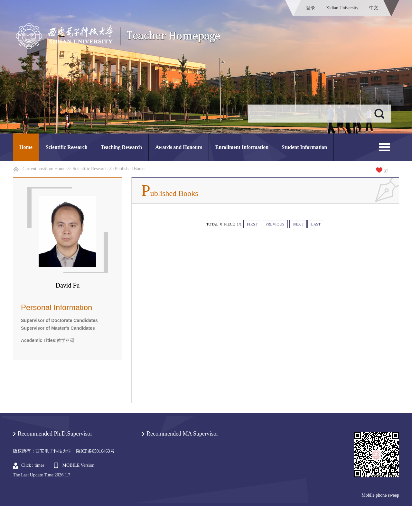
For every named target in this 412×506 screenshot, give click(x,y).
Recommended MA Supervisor (182, 433)
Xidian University (342, 7)
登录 (310, 7)
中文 (373, 7)
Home (26, 147)
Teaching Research (121, 147)
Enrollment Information (241, 147)
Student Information (304, 147)
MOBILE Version (78, 465)
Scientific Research (67, 147)
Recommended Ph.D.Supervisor (55, 433)
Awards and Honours (178, 147)
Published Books (130, 168)
